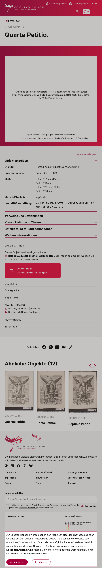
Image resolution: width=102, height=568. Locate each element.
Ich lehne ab (41, 562)
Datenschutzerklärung (19, 549)
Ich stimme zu (17, 562)
